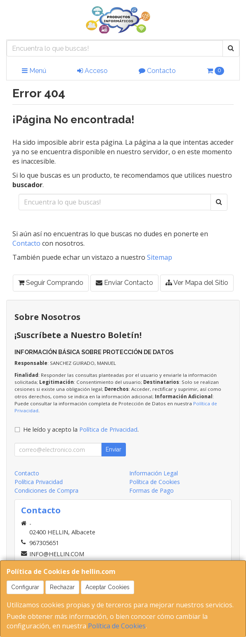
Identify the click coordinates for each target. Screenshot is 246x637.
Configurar (25, 587)
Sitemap (159, 257)
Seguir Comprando (50, 283)
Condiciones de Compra (46, 490)
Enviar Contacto (124, 283)
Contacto (157, 71)
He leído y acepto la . (81, 429)
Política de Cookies (117, 625)
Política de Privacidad (108, 429)
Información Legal (153, 473)
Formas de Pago (151, 490)
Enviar (113, 449)
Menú (34, 71)
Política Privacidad (38, 482)
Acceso (92, 71)
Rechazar (62, 587)
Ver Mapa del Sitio (197, 283)
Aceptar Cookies (107, 587)
